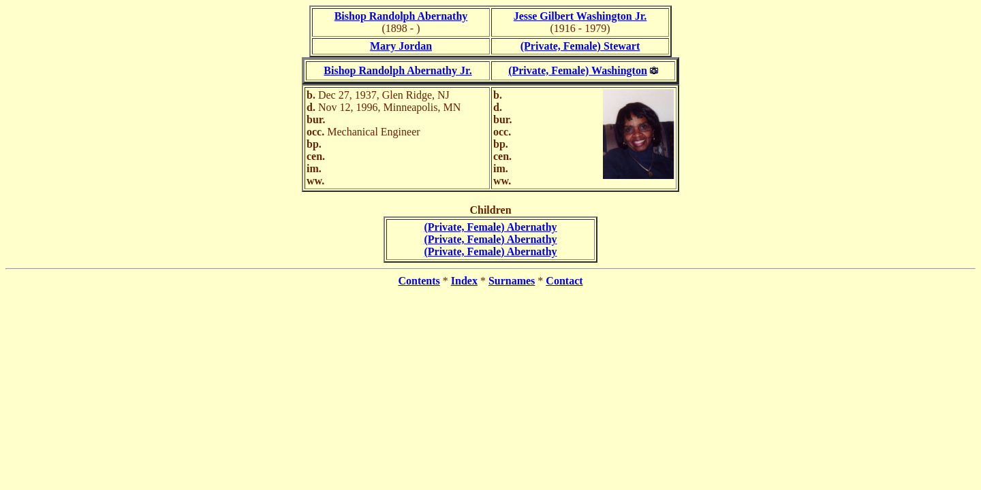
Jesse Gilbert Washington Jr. (580, 16)
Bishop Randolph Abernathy (401, 16)
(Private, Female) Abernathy (490, 227)
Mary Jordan (401, 46)
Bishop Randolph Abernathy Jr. (397, 70)
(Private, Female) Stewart (580, 46)
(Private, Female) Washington (577, 70)
